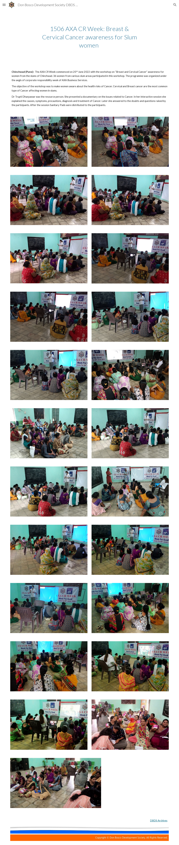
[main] (89, 37)
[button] (4, 4)
